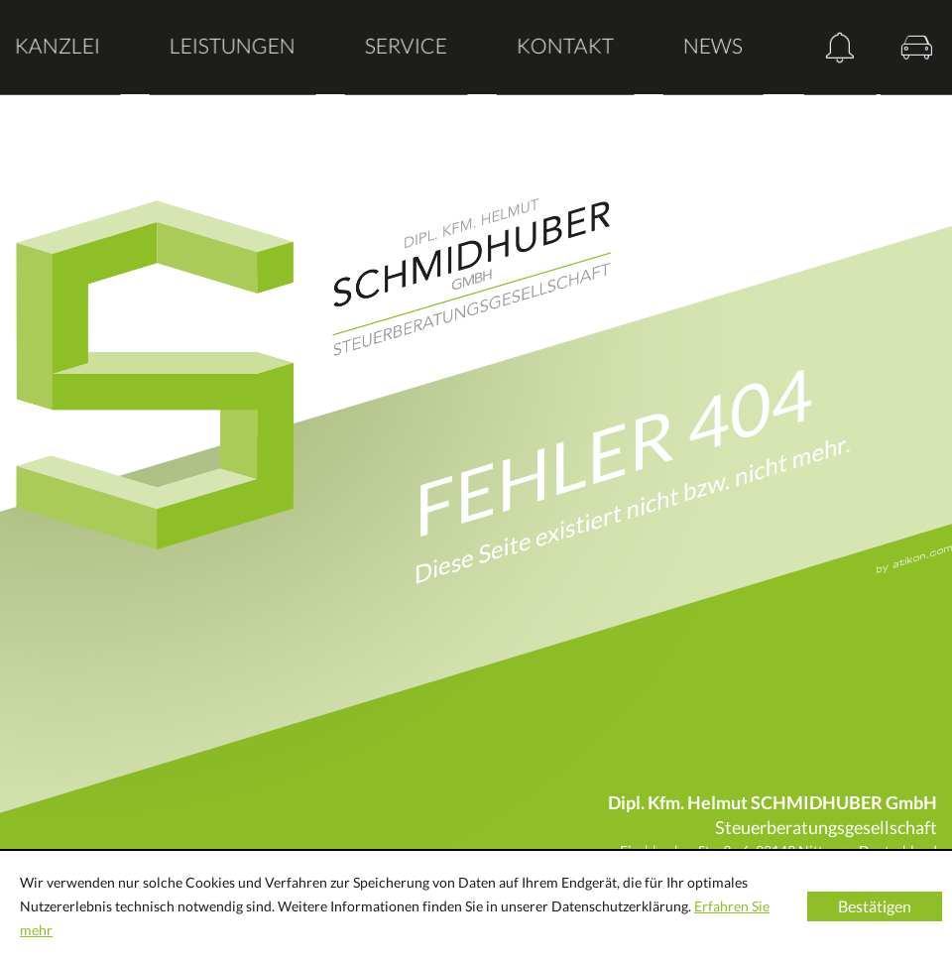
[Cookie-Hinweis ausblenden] (874, 906)
